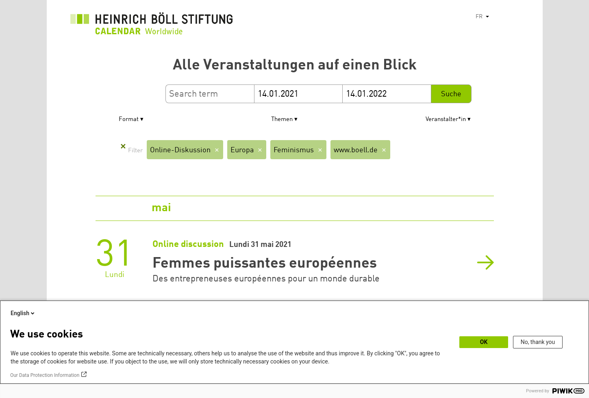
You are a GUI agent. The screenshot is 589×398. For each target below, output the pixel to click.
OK (484, 342)
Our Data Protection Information (44, 375)
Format (129, 120)
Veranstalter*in (446, 120)
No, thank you (538, 342)
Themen (282, 120)
